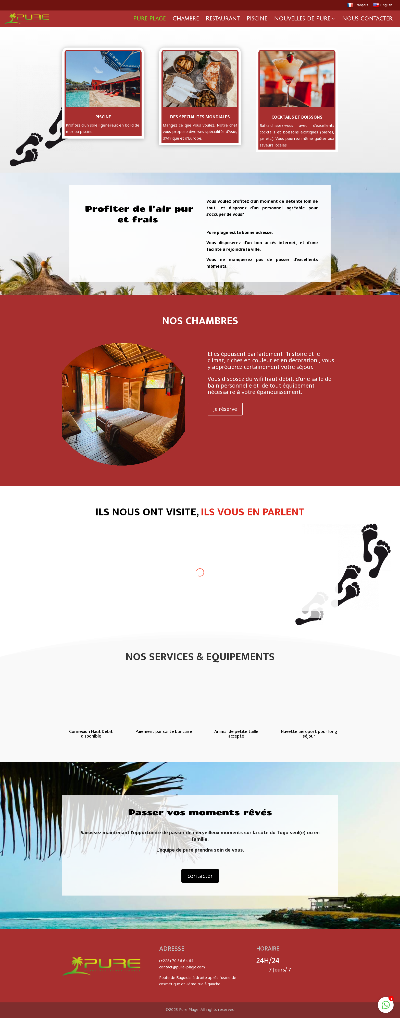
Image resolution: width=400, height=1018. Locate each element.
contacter (200, 875)
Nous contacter (367, 19)
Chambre (185, 19)
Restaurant (223, 19)
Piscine (256, 19)
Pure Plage (149, 19)
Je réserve (225, 408)
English (382, 5)
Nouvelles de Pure (302, 19)
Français (357, 5)
